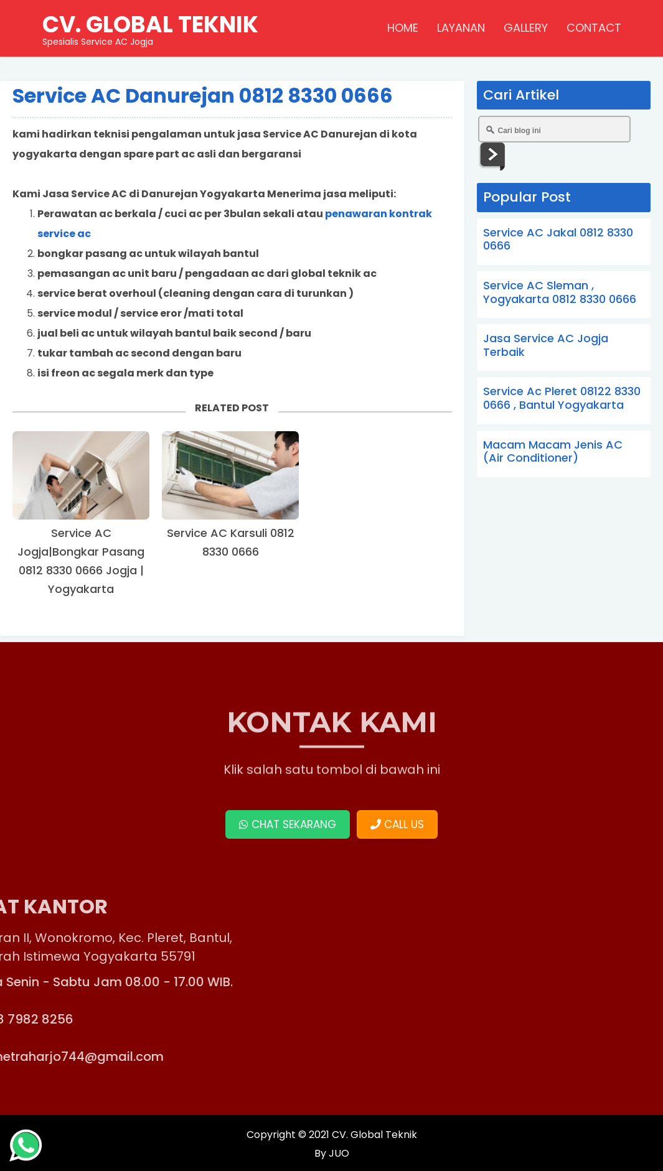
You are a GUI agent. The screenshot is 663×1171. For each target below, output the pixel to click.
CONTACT (594, 27)
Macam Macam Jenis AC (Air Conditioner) (553, 451)
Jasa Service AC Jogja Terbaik (545, 345)
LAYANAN (461, 27)
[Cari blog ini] (554, 129)
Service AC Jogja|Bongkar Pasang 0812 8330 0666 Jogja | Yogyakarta (80, 561)
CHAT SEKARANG (287, 824)
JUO (337, 1153)
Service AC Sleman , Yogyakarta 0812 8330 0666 (559, 292)
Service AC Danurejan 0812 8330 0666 (202, 96)
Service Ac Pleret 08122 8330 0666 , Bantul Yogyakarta (562, 398)
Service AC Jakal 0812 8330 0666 (558, 239)
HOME (402, 27)
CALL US (397, 824)
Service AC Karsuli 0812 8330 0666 (230, 542)
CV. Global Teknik (374, 1134)
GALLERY (526, 27)
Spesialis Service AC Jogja (150, 28)
